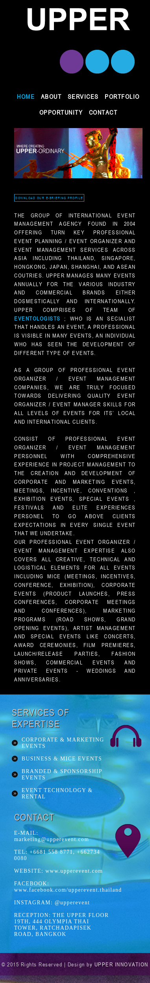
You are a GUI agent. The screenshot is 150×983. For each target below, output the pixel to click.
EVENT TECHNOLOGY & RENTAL (57, 793)
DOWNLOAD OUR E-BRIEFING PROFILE (49, 197)
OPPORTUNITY (61, 112)
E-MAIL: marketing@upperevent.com (51, 836)
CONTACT (103, 112)
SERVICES (83, 96)
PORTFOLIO (122, 96)
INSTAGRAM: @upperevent (52, 903)
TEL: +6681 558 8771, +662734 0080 (57, 855)
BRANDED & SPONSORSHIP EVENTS (62, 774)
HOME (26, 96)
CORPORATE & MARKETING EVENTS (63, 743)
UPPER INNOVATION (121, 964)
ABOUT (51, 96)
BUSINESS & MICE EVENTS (62, 759)
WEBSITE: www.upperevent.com (58, 871)
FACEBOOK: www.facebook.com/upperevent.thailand (62, 887)
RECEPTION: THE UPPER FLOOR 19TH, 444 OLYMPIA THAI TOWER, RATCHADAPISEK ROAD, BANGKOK (61, 924)
